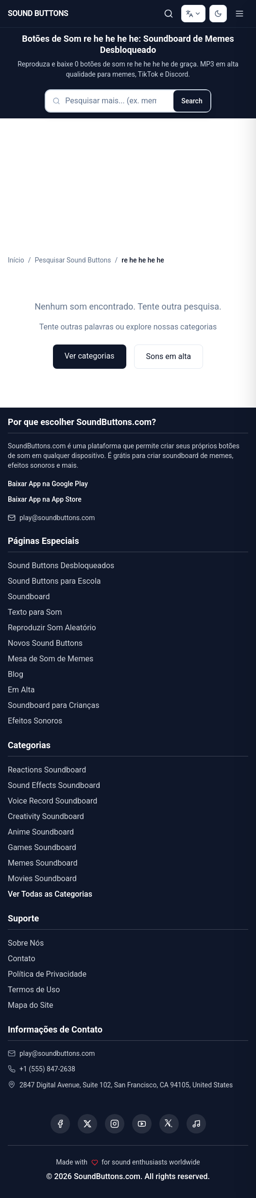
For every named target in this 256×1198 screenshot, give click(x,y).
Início (16, 260)
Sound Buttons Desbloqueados (61, 565)
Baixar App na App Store (45, 499)
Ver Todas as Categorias (50, 894)
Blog (15, 674)
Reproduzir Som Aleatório (52, 627)
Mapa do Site (30, 1005)
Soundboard (29, 596)
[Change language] (193, 13)
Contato (21, 958)
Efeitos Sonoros (35, 720)
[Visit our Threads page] (169, 1123)
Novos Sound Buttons (45, 643)
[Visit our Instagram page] (114, 1123)
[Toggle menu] (239, 13)
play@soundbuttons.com (57, 518)
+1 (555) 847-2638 (47, 1069)
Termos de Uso (34, 989)
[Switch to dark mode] (218, 13)
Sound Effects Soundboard (54, 785)
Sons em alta (168, 356)
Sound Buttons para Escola (54, 581)
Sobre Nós (26, 943)
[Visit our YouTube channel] (142, 1123)
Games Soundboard (42, 847)
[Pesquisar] (168, 13)
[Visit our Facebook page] (60, 1123)
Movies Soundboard (42, 878)
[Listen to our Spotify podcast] (196, 1123)
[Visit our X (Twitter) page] (87, 1123)
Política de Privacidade (47, 974)
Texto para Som (35, 612)
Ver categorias (90, 356)
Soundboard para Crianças (53, 705)
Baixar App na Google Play (48, 484)
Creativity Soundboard (46, 816)
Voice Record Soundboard (52, 800)
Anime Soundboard (41, 832)
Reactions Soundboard (47, 769)
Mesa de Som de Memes (50, 658)
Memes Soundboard (43, 863)
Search (191, 101)
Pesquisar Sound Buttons (73, 260)
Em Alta (21, 689)
